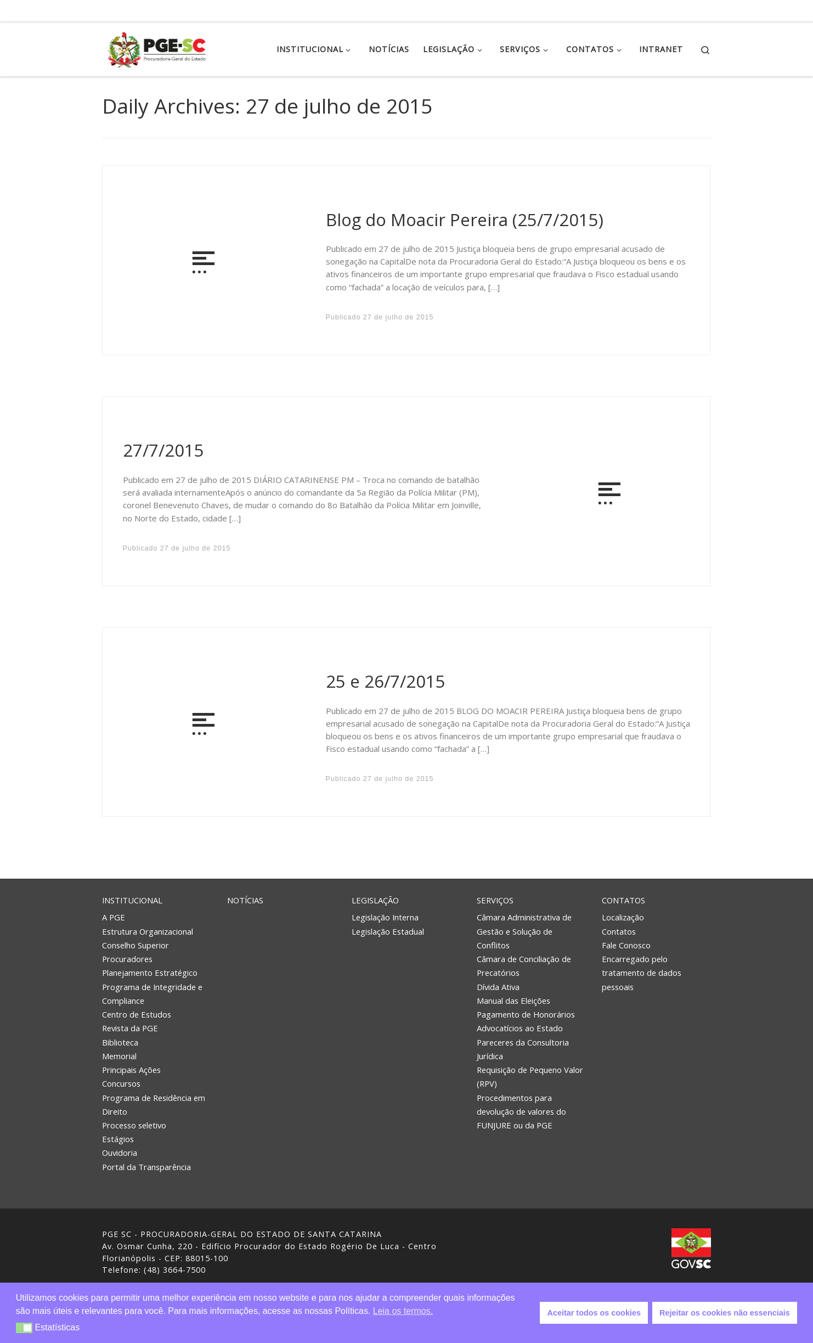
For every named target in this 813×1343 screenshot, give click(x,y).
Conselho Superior (135, 945)
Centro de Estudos (136, 1014)
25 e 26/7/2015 (385, 681)
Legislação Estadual (388, 931)
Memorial (119, 1055)
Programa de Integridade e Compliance (152, 993)
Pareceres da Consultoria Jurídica (523, 1049)
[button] (24, 1328)
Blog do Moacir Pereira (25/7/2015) (464, 219)
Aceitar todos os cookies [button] (594, 1312)
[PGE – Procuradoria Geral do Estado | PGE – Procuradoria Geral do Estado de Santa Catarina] (157, 47)
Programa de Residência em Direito (153, 1104)
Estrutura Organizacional (147, 931)
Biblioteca (120, 1042)
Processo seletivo (134, 1125)
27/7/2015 (163, 450)
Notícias (245, 900)
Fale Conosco (626, 945)
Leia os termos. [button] (403, 1311)
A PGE (113, 917)
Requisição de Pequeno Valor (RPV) (530, 1076)
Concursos (121, 1083)
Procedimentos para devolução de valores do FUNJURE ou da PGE (521, 1111)
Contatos (623, 900)
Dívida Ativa (498, 986)
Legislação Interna (385, 917)
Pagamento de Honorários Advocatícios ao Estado (526, 1021)
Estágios (118, 1138)
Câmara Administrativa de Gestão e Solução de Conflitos (524, 931)
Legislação (375, 900)
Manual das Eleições (513, 1000)
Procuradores (127, 958)
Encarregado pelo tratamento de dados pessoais (641, 972)
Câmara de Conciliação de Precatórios (524, 965)
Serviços (495, 900)
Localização (623, 917)
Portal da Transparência (146, 1166)
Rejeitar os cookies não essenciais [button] (724, 1312)
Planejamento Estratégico (149, 972)
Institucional (132, 900)
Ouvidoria (119, 1152)
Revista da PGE (130, 1027)
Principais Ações (131, 1069)
